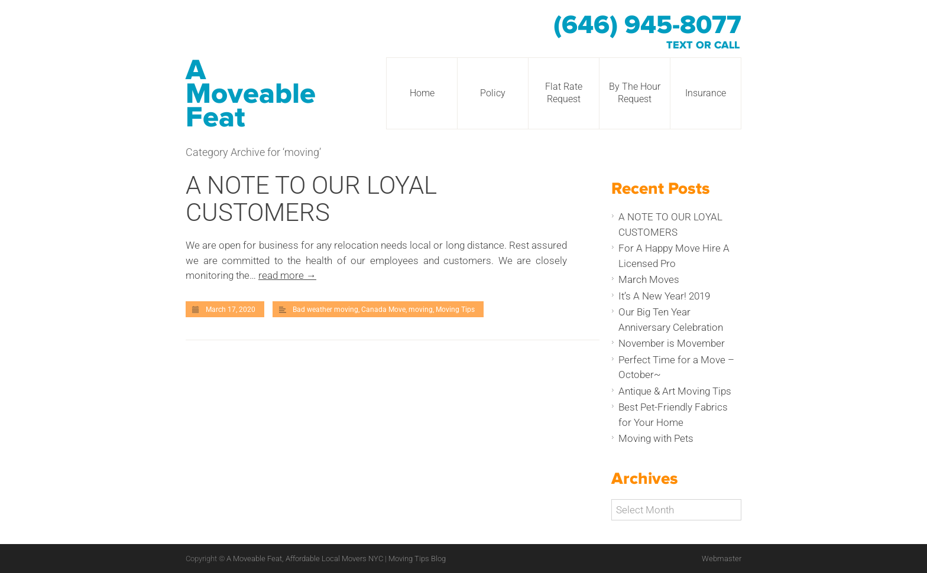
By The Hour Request (634, 93)
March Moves (648, 279)
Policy (492, 93)
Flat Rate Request (563, 93)
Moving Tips (455, 309)
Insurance (705, 93)
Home (422, 93)
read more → (287, 275)
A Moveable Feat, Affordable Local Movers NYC (305, 558)
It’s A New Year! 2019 (664, 296)
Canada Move (383, 309)
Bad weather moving (325, 309)
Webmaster (721, 558)
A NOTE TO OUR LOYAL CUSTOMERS (311, 199)
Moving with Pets (655, 438)
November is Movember (671, 343)
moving (421, 309)
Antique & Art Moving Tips (674, 391)
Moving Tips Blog (417, 558)
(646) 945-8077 (647, 25)
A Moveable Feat (251, 94)
